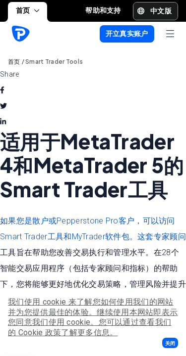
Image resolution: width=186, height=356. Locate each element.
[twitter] (3, 106)
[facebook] (2, 90)
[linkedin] (3, 122)
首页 (27, 10)
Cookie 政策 (40, 332)
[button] (170, 343)
